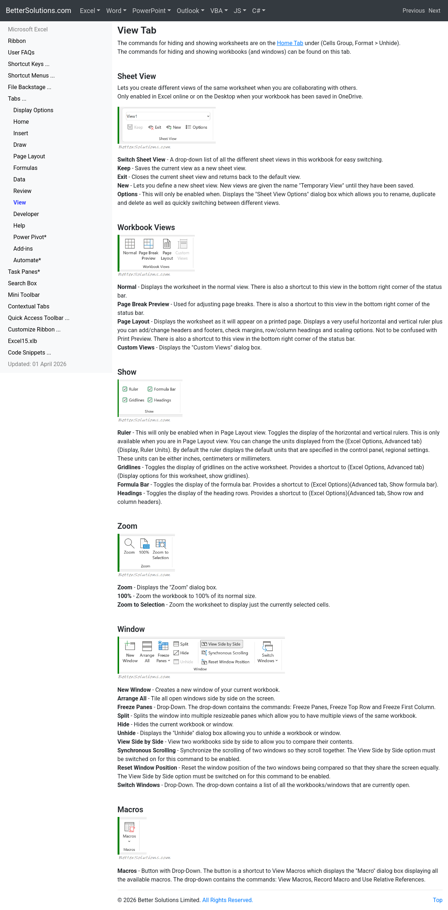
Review (22, 191)
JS (237, 10)
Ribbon (17, 41)
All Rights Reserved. (227, 900)
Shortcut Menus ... (31, 75)
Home (21, 121)
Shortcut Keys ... (29, 64)
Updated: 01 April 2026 (37, 364)
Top (438, 900)
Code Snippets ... (29, 352)
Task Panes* (24, 271)
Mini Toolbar (24, 294)
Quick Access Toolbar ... (39, 318)
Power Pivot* (30, 237)
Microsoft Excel (28, 29)
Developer (26, 214)
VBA (216, 10)
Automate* (27, 260)
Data (19, 179)
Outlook (188, 10)
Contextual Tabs (28, 306)
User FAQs (21, 52)
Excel (87, 10)
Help (19, 225)
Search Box (22, 283)
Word (113, 10)
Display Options (33, 110)
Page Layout (29, 156)
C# (256, 10)
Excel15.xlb (22, 341)
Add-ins (23, 248)
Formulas (25, 167)
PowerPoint (149, 10)
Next (434, 10)
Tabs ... (17, 98)
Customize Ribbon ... (34, 329)
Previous (414, 10)
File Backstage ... (30, 87)
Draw (19, 144)
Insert (20, 133)
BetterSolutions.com (38, 10)
